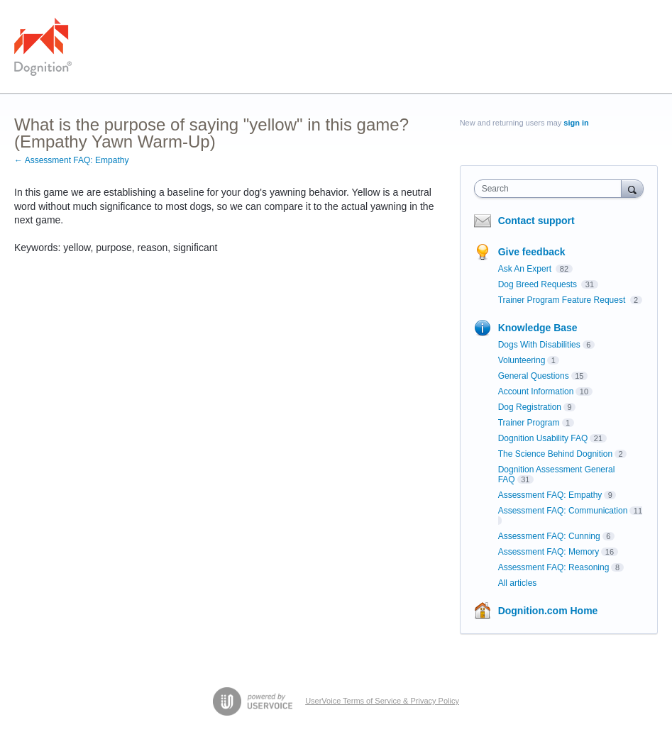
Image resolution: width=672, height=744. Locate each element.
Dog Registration (529, 407)
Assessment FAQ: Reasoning (554, 567)
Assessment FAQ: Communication (563, 511)
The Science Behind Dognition (555, 454)
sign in (575, 122)
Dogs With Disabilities (539, 345)
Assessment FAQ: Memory (549, 552)
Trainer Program (529, 423)
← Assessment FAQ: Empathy (71, 160)
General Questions (533, 376)
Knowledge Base (538, 327)
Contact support (536, 221)
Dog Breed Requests (539, 284)
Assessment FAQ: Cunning (549, 536)
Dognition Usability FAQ (543, 438)
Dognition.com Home (548, 610)
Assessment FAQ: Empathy (550, 495)
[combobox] (551, 189)
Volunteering (522, 360)
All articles (517, 583)
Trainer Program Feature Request (563, 300)
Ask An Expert (526, 269)
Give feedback (532, 251)
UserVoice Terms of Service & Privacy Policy (382, 700)
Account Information (536, 391)
